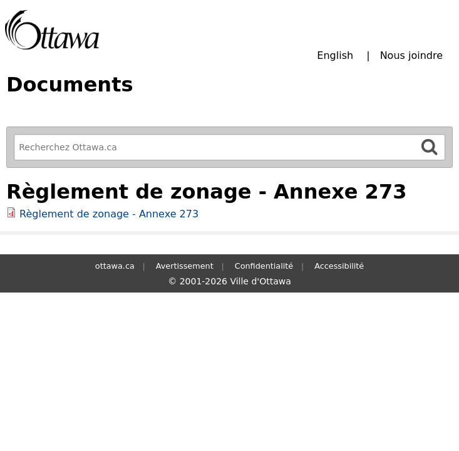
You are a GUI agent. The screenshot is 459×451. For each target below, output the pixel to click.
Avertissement (185, 266)
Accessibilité (339, 266)
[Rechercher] (429, 147)
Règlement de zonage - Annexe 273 (109, 214)
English (335, 55)
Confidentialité (264, 266)
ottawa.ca (115, 266)
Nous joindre (411, 55)
